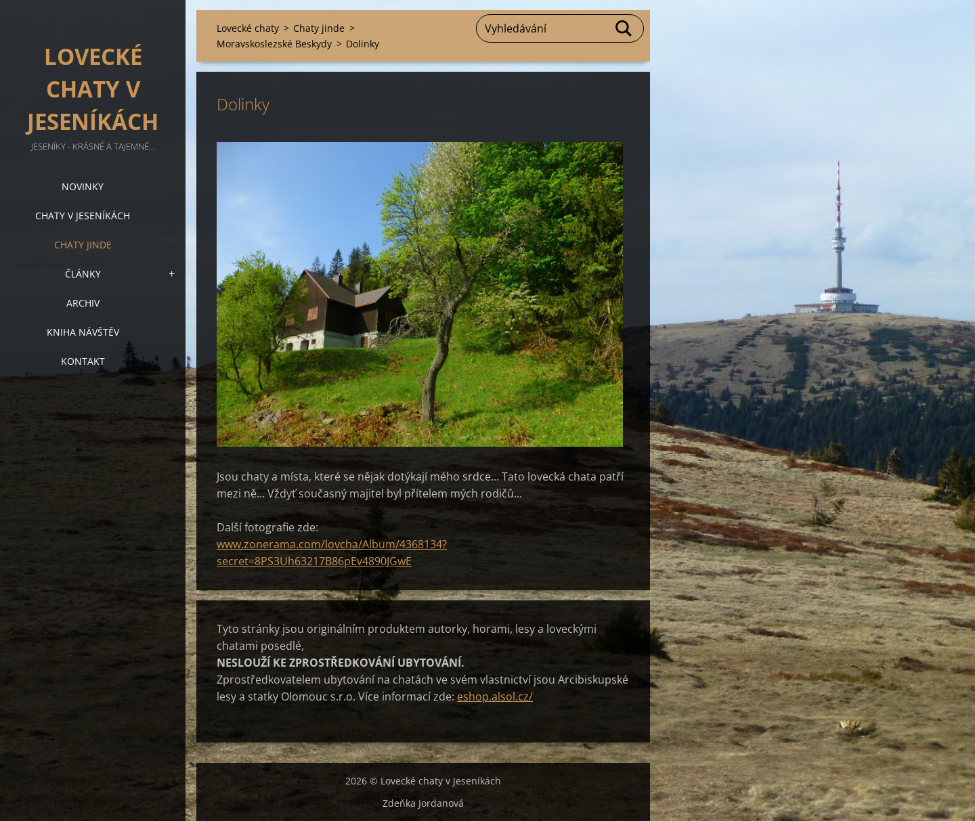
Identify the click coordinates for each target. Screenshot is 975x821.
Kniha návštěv (83, 332)
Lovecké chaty (248, 28)
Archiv (83, 302)
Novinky (83, 186)
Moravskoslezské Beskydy (274, 43)
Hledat (624, 28)
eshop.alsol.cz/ (495, 696)
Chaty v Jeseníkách (82, 215)
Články (83, 273)
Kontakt (83, 361)
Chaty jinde (83, 244)
